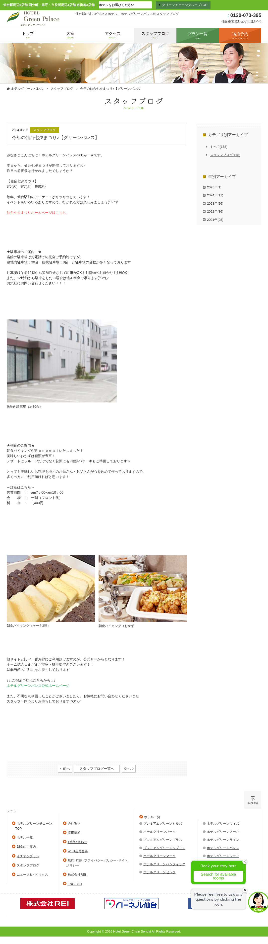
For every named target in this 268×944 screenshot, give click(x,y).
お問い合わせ (77, 842)
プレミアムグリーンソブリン (164, 848)
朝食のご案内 (26, 847)
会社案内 (74, 823)
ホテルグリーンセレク (159, 872)
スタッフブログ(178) (225, 155)
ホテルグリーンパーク (159, 832)
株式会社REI (77, 874)
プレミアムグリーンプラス (162, 840)
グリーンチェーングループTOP (185, 5)
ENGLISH (75, 884)
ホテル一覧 (25, 837)
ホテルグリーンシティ (223, 856)
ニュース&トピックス (32, 874)
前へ (66, 769)
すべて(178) (218, 147)
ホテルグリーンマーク (159, 856)
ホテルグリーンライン (223, 840)
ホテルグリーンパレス (27, 88)
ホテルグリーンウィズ (223, 823)
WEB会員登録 (78, 851)
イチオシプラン (28, 856)
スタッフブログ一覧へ (96, 769)
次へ (127, 769)
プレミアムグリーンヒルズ (162, 823)
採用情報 (74, 833)
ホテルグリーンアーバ (223, 832)
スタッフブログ (62, 88)
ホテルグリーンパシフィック (164, 864)
